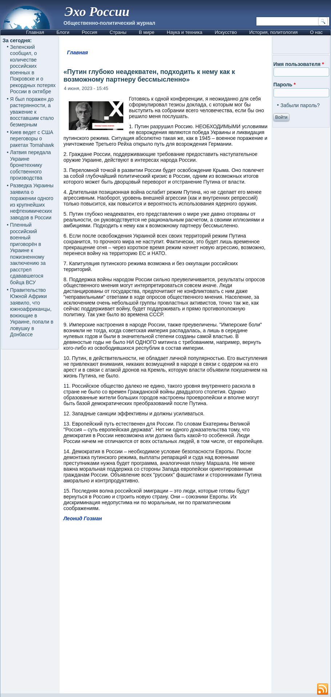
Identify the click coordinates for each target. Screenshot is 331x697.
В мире (147, 32)
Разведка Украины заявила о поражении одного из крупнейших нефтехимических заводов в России (32, 201)
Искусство (226, 32)
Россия (89, 32)
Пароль (285, 84)
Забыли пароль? (300, 105)
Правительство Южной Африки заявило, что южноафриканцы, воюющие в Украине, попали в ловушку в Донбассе (31, 312)
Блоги (62, 32)
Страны (117, 32)
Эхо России (97, 11)
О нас (316, 32)
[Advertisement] (195, 610)
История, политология (273, 32)
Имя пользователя (299, 64)
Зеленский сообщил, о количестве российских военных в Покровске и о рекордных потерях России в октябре (33, 69)
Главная (35, 32)
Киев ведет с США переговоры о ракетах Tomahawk (32, 138)
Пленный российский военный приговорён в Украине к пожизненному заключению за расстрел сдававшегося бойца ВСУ (28, 253)
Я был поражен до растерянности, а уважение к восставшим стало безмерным (32, 112)
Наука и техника (185, 32)
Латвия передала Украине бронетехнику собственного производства (30, 165)
